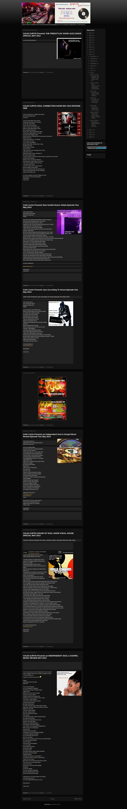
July (91, 68)
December (93, 56)
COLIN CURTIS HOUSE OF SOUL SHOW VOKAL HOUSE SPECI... (95, 115)
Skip (35, 756)
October (92, 61)
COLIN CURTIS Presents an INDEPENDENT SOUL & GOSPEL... (95, 123)
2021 (90, 35)
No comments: (49, 72)
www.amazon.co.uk (27, 494)
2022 (90, 33)
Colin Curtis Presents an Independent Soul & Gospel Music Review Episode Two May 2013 (49, 435)
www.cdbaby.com (27, 495)
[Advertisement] (52, 86)
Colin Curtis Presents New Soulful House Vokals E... (94, 93)
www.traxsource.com (28, 266)
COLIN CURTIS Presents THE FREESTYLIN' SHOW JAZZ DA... (94, 77)
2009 (90, 137)
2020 (90, 37)
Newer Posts (27, 799)
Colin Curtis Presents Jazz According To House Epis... (94, 100)
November (93, 58)
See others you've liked (34, 553)
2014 (90, 52)
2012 (90, 130)
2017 (90, 45)
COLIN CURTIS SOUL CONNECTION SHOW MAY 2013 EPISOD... (95, 86)
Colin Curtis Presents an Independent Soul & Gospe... (95, 108)
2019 (90, 40)
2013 (90, 54)
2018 (90, 42)
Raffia (31, 708)
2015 (90, 49)
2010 (90, 134)
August (92, 65)
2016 (90, 47)
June (91, 70)
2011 (90, 132)
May (91, 73)
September (93, 63)
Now (24, 578)
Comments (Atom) (55, 804)
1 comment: (49, 793)
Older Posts (77, 799)
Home (52, 799)
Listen (27, 611)
